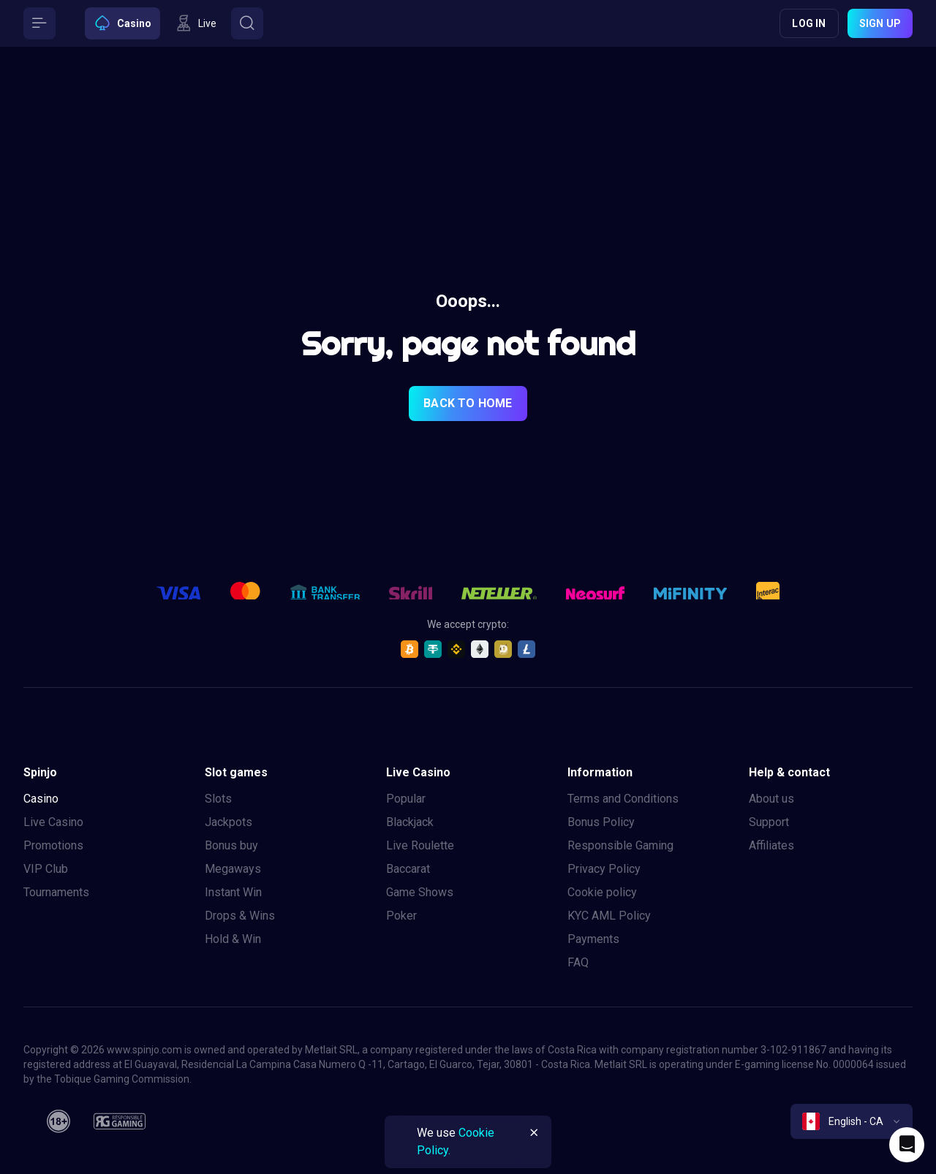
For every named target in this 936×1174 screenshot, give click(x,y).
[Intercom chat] (906, 1144)
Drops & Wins (240, 916)
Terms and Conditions (623, 799)
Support (769, 822)
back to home (467, 403)
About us (771, 799)
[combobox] (851, 1121)
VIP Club (45, 869)
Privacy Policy (604, 869)
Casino (40, 799)
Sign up (880, 23)
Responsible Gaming (620, 845)
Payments (593, 939)
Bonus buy (231, 845)
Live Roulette (420, 845)
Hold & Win (233, 939)
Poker (401, 916)
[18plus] (58, 1121)
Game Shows (419, 892)
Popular (406, 799)
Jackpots (228, 822)
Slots (218, 799)
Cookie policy (602, 892)
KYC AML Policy (609, 916)
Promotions (53, 845)
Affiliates (771, 845)
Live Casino (53, 822)
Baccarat (408, 869)
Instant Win (233, 892)
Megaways (233, 869)
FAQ (578, 962)
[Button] (39, 23)
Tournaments (56, 892)
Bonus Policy (601, 822)
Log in (809, 23)
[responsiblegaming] (120, 1121)
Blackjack (410, 822)
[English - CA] (851, 1121)
